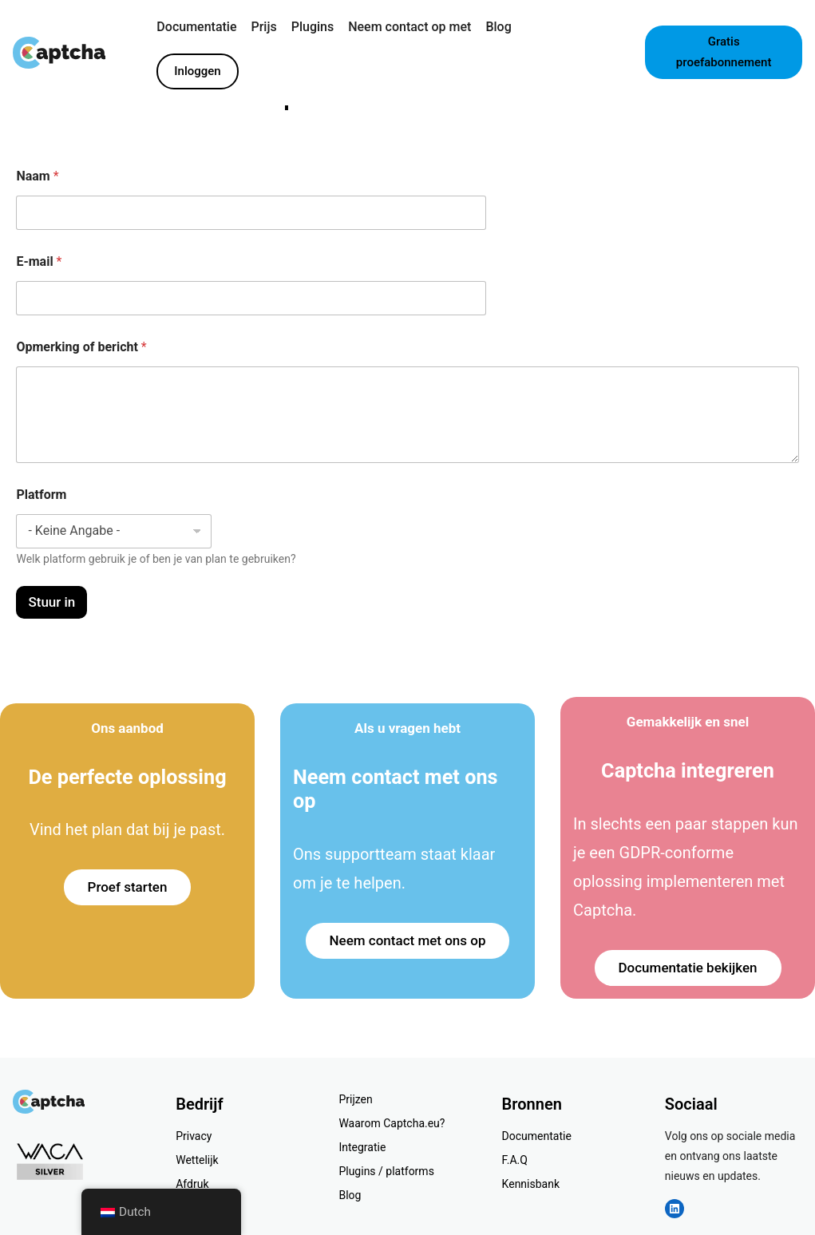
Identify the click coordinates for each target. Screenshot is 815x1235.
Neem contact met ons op (408, 940)
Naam (37, 176)
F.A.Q (515, 1160)
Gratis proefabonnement (724, 51)
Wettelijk (197, 1160)
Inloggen (197, 71)
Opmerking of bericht (81, 346)
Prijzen (355, 1099)
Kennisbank (531, 1184)
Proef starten (128, 887)
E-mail (38, 261)
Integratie (362, 1147)
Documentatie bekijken (688, 968)
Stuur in (51, 602)
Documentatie (537, 1136)
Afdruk (192, 1184)
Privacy (194, 1136)
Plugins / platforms (385, 1171)
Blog (349, 1195)
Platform (41, 494)
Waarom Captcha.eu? (391, 1123)
